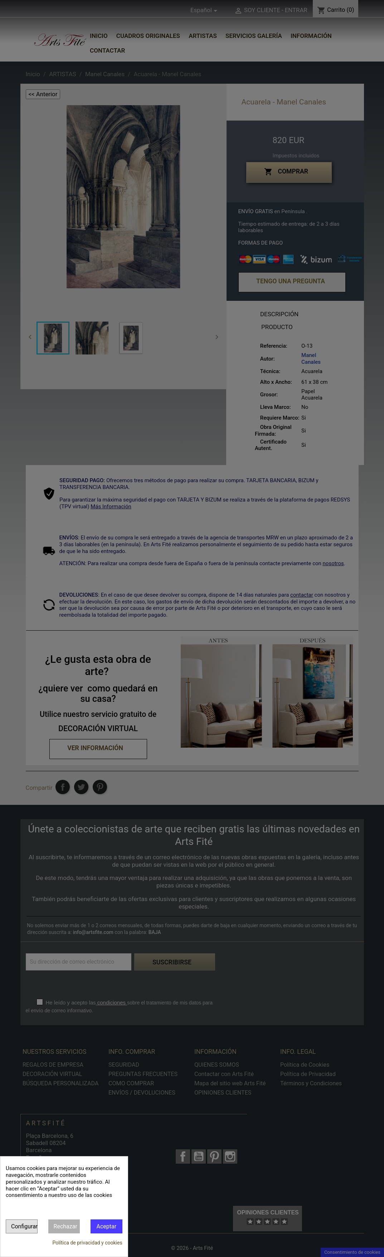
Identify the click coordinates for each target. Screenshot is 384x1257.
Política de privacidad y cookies (87, 1243)
